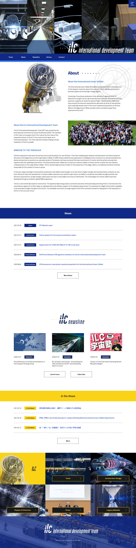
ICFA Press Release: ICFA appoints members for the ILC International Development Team (72, 254)
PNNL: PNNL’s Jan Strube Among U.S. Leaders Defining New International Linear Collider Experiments (76, 417)
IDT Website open (46, 225)
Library (49, 57)
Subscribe (81, 374)
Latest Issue (55, 374)
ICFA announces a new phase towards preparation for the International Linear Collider (71, 264)
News (23, 57)
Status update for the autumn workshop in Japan (57, 235)
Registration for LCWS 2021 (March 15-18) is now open (59, 244)
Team (10, 57)
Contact (62, 57)
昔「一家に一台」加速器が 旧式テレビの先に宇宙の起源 (60, 427)
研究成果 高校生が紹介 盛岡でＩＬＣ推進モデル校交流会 (60, 408)
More (68, 440)
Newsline (36, 57)
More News (68, 275)
